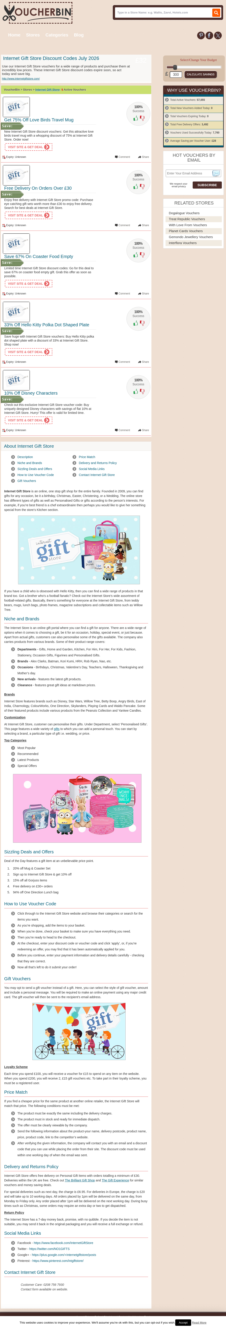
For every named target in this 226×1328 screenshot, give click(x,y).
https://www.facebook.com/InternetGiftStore (63, 1243)
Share (145, 157)
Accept (183, 1322)
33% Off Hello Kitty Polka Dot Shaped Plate (46, 324)
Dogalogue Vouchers (184, 213)
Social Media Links (92, 469)
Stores (33, 34)
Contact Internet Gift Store (97, 475)
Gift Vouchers (26, 481)
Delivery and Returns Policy (98, 463)
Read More (199, 1322)
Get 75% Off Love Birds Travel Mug (38, 119)
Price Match (87, 457)
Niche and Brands (29, 463)
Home (14, 34)
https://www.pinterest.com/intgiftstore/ (58, 1261)
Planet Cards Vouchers (186, 231)
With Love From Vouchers (188, 225)
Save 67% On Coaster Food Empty (38, 256)
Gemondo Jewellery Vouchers (191, 237)
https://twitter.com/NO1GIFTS (49, 1249)
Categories (56, 34)
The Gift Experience (115, 1180)
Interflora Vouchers (183, 243)
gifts (57, 729)
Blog (79, 34)
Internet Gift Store (47, 89)
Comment (124, 157)
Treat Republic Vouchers (187, 219)
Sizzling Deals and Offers (34, 469)
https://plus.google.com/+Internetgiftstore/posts (64, 1255)
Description (25, 457)
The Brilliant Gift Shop (80, 1180)
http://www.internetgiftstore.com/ (21, 78)
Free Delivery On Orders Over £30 (38, 188)
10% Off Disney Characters (31, 393)
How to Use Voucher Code (35, 475)
